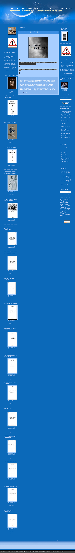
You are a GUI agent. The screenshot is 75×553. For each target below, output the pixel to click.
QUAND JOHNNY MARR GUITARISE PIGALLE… (66, 112)
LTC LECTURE (64, 156)
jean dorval (46, 90)
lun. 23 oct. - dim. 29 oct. (65, 183)
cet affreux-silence (40, 88)
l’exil (30, 86)
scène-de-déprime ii (38, 80)
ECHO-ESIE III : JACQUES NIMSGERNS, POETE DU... (66, 126)
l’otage (24, 81)
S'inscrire (65, 101)
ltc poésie (49, 88)
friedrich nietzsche (40, 86)
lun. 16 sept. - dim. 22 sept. (66, 180)
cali (50, 89)
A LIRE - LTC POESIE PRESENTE (65, 162)
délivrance (27, 86)
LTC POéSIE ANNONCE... (66, 139)
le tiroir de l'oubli (30, 84)
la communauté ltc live (65, 208)
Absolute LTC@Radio (65, 147)
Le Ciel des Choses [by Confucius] (29, 32)
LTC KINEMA (63, 154)
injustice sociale (26, 90)
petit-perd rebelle (33, 88)
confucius (25, 80)
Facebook (25, 92)
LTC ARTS (63, 149)
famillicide (36, 84)
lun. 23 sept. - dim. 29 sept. (66, 179)
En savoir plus (61, 551)
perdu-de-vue (29, 82)
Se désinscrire (65, 102)
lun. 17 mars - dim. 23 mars (66, 175)
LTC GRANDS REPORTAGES (64, 151)
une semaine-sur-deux (24, 88)
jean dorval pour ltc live (65, 204)
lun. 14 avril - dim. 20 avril (66, 173)
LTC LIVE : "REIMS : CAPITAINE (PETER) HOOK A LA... (65, 122)
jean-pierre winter (48, 84)
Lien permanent (45, 78)
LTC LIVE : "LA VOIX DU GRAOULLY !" (66, 159)
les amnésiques (31, 80)
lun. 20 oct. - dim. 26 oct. (65, 171)
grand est (26, 89)
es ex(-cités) (48, 81)
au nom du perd (29, 81)
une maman (50, 90)
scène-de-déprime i (46, 80)
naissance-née (46, 85)
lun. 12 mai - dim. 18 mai (65, 172)
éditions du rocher (31, 89)
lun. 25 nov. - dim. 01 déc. (66, 176)
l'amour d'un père (38, 89)
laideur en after (23, 82)
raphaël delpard (31, 85)
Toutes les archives (64, 184)
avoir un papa (40, 90)
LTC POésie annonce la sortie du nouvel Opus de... (66, 115)
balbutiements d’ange (38, 85)
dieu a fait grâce (35, 82)
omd (67, 210)
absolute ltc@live (63, 213)
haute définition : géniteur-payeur (38, 81)
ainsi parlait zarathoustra (49, 86)
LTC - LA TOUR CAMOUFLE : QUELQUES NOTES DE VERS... (42, 8)
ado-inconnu (34, 86)
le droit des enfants (33, 90)
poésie (45, 88)
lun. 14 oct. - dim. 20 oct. (65, 177)
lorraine (62, 211)
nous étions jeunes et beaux (44, 82)
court (26, 84)
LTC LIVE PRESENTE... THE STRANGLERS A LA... (65, 130)
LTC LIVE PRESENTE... (65, 133)
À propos (67, 59)
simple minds (64, 200)
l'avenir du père (41, 84)
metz (61, 199)
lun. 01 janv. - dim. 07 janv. (66, 181)
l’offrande (53, 81)
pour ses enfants (46, 89)
